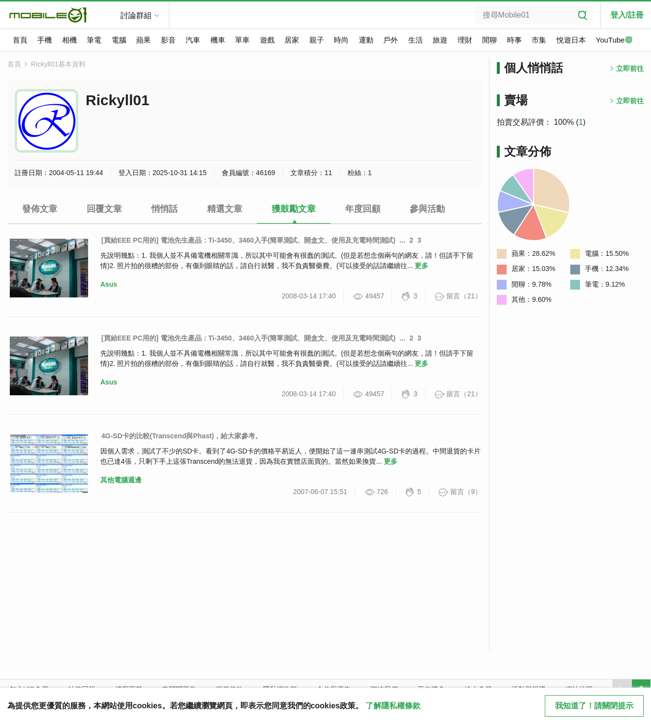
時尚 (341, 40)
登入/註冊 (627, 15)
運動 (366, 40)
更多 (421, 266)
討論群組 (136, 15)
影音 (168, 40)
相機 (69, 40)
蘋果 (143, 40)
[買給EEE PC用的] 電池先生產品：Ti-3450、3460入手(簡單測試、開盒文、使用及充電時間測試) (248, 240)
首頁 (20, 40)
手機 (44, 40)
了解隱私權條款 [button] (393, 705)
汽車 (193, 40)
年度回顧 (362, 209)
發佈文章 (39, 209)
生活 (415, 40)
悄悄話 (164, 209)
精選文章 (224, 209)
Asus (108, 284)
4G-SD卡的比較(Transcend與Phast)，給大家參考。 (181, 436)
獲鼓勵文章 (294, 209)
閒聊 (489, 40)
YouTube (614, 40)
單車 (242, 40)
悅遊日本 (571, 40)
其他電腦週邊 (120, 480)
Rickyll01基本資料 (58, 64)
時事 (514, 40)
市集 (539, 40)
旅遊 (440, 40)
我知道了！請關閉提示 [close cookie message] (594, 705)
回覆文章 (104, 209)
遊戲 (267, 40)
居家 (291, 40)
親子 (316, 40)
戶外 (390, 40)
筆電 (94, 40)
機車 (217, 40)
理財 (465, 40)
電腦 (119, 40)
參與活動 (427, 209)
